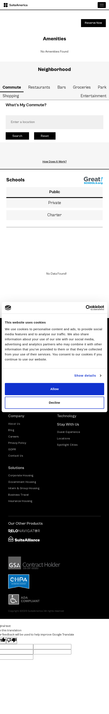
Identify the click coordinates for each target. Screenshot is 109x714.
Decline (54, 402)
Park (102, 87)
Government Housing (22, 482)
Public (54, 192)
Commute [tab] (12, 87)
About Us (14, 424)
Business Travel (18, 495)
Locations (63, 438)
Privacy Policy (17, 443)
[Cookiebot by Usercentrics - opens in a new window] (85, 307)
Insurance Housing (20, 501)
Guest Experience (68, 432)
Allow (54, 389)
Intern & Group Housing (23, 488)
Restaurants (39, 87)
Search (17, 136)
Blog (11, 430)
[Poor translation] (11, 640)
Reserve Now (93, 23)
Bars (61, 87)
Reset (45, 136)
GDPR (12, 449)
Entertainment (93, 96)
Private (54, 202)
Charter (54, 215)
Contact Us (15, 455)
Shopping (11, 96)
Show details (85, 375)
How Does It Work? (55, 161)
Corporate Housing (20, 475)
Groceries (82, 87)
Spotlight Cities (67, 445)
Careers (13, 436)
